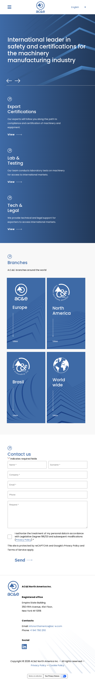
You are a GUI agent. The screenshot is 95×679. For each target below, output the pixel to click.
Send (23, 560)
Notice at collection (35, 676)
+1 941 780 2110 (38, 630)
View (15, 134)
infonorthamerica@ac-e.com (45, 626)
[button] (9, 7)
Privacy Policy (23, 539)
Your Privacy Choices (52, 676)
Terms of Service (17, 549)
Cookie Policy (56, 665)
